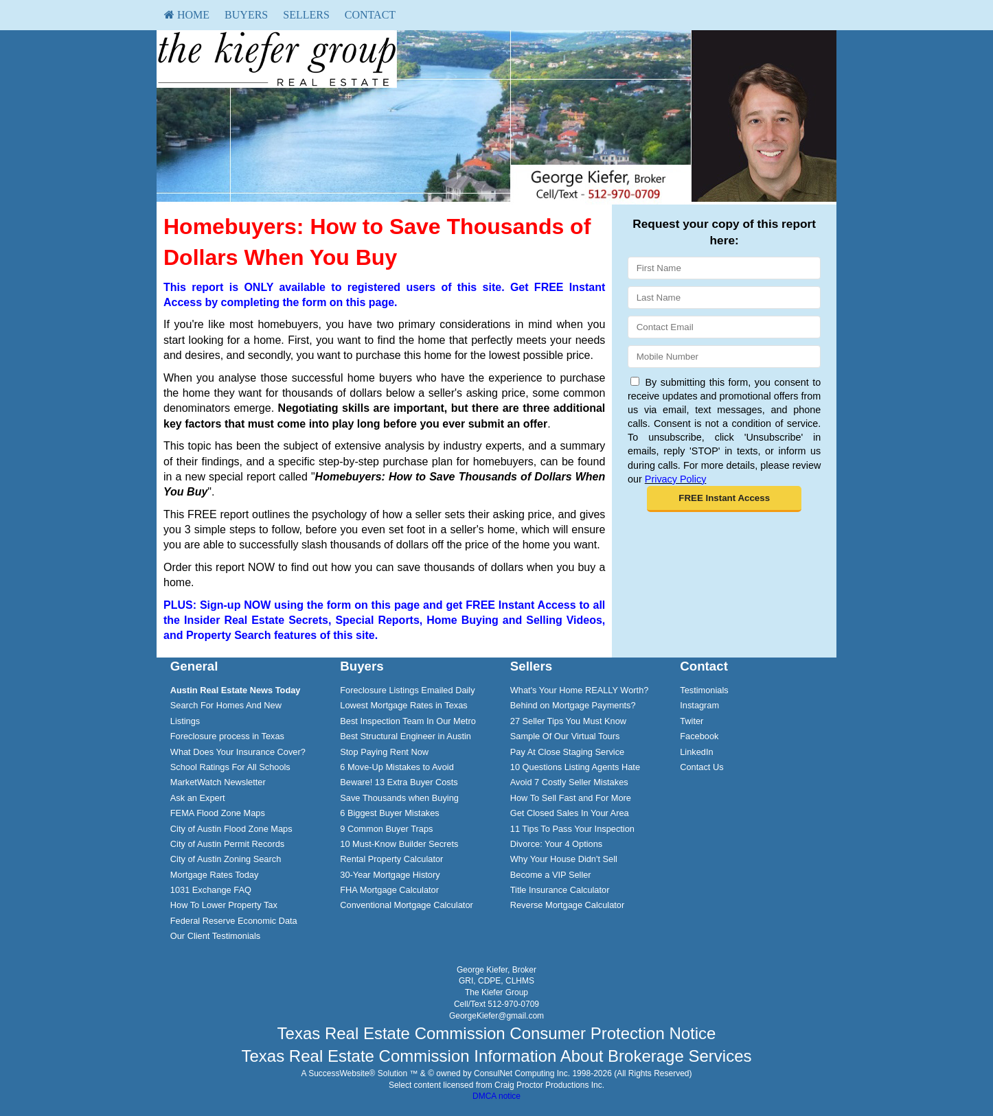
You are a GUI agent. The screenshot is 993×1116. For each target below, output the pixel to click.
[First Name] (724, 268)
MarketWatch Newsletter (218, 782)
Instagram (699, 705)
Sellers (306, 15)
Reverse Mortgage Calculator (567, 905)
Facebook (699, 736)
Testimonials (704, 690)
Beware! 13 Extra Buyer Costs (398, 782)
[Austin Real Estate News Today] (235, 690)
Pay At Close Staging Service (567, 752)
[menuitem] (187, 15)
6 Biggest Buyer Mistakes (389, 813)
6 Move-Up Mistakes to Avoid (397, 767)
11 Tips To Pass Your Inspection (572, 829)
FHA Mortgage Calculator (389, 890)
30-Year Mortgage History (390, 875)
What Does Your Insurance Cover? (238, 752)
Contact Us (701, 767)
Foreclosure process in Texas (227, 736)
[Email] (724, 327)
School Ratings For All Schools (230, 767)
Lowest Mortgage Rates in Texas (403, 705)
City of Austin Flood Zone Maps (231, 829)
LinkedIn (696, 752)
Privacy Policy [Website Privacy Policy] (676, 479)
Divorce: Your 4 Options (556, 844)
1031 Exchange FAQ (210, 890)
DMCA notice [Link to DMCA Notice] (496, 1096)
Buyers (246, 15)
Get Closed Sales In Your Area (569, 813)
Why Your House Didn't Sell (563, 859)
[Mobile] (724, 356)
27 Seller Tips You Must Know (568, 721)
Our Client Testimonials (215, 936)
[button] (724, 499)
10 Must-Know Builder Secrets (399, 844)
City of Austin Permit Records (227, 844)
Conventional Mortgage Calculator (406, 905)
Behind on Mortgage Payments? (573, 705)
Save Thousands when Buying (399, 798)
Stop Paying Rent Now (384, 752)
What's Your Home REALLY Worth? (579, 690)
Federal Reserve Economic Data (233, 921)
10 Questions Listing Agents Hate (575, 767)
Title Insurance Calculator (560, 890)
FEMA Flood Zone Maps (217, 813)
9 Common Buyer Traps (386, 829)
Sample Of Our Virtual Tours (565, 736)
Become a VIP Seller (550, 875)
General (194, 666)
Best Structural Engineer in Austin (405, 736)
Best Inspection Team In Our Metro (408, 721)
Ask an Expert (197, 798)
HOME (186, 15)
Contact (370, 15)
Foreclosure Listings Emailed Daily (407, 690)
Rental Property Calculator (391, 859)
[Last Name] (724, 297)
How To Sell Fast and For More (570, 798)
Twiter (691, 721)
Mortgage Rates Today (214, 875)
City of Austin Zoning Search (225, 859)
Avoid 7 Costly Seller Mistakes (569, 782)
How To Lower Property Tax (223, 905)
